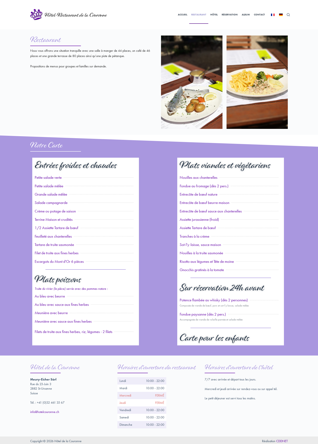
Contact (259, 14)
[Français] (273, 15)
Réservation (230, 14)
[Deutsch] (281, 15)
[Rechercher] (288, 14)
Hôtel (214, 14)
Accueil (182, 14)
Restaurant (198, 14)
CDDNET (282, 439)
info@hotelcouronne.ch (44, 410)
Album (246, 14)
